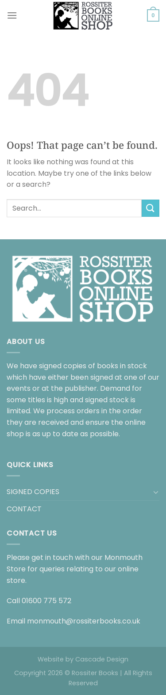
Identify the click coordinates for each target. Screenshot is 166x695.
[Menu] (12, 15)
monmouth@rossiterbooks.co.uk (83, 621)
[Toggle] (155, 492)
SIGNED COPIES (33, 492)
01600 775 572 (46, 601)
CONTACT (24, 509)
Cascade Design (101, 659)
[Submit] (150, 208)
